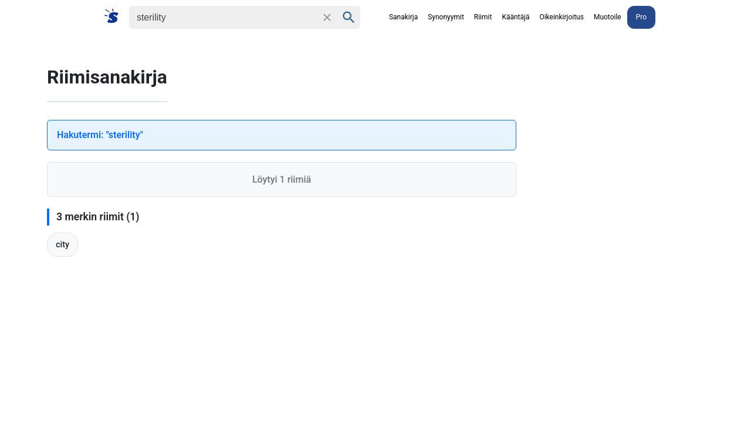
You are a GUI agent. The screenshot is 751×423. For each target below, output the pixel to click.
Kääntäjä (515, 17)
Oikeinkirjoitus (561, 17)
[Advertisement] (640, 221)
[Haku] (223, 17)
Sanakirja (403, 17)
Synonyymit (446, 17)
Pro (641, 17)
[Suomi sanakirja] (115, 17)
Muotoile (607, 17)
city (62, 245)
